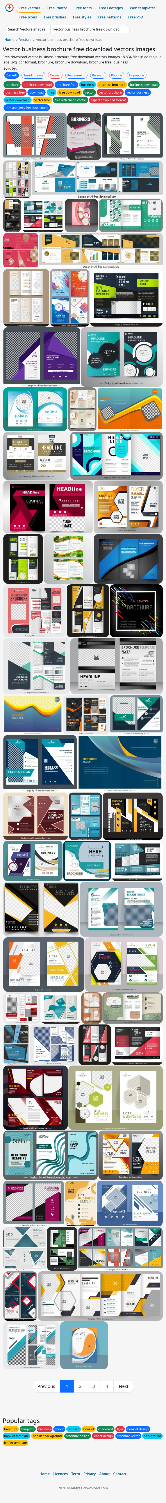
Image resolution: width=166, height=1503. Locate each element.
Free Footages (111, 7)
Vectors (25, 39)
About (104, 1473)
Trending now (33, 75)
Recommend (76, 75)
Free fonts (83, 7)
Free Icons (28, 17)
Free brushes (55, 17)
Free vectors (29, 7)
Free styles (82, 17)
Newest (55, 75)
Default (11, 75)
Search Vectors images (26, 29)
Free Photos (57, 7)
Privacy (90, 1473)
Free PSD (135, 17)
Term (75, 1473)
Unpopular (136, 75)
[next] (123, 1386)
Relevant (98, 75)
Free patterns (109, 17)
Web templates (142, 7)
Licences (60, 1473)
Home (9, 39)
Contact (120, 1473)
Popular (116, 75)
